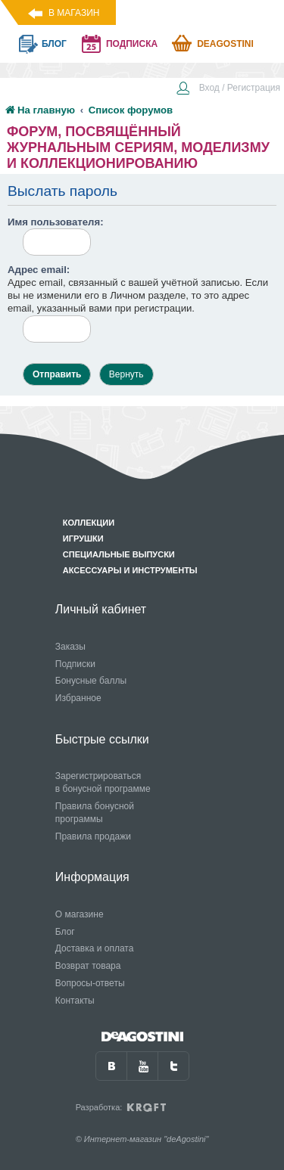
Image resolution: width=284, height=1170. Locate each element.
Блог (65, 931)
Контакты (75, 1000)
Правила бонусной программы (94, 812)
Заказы (70, 646)
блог (54, 44)
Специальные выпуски (119, 554)
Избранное (78, 698)
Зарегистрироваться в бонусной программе (103, 782)
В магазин (73, 13)
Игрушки (83, 538)
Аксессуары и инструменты (130, 570)
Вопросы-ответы (90, 983)
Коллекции (88, 522)
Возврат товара (88, 966)
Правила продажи (93, 836)
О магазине (79, 914)
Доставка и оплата (94, 948)
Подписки (75, 664)
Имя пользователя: (56, 222)
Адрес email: (39, 269)
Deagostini (225, 44)
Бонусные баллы (90, 680)
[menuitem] (228, 89)
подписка (132, 44)
